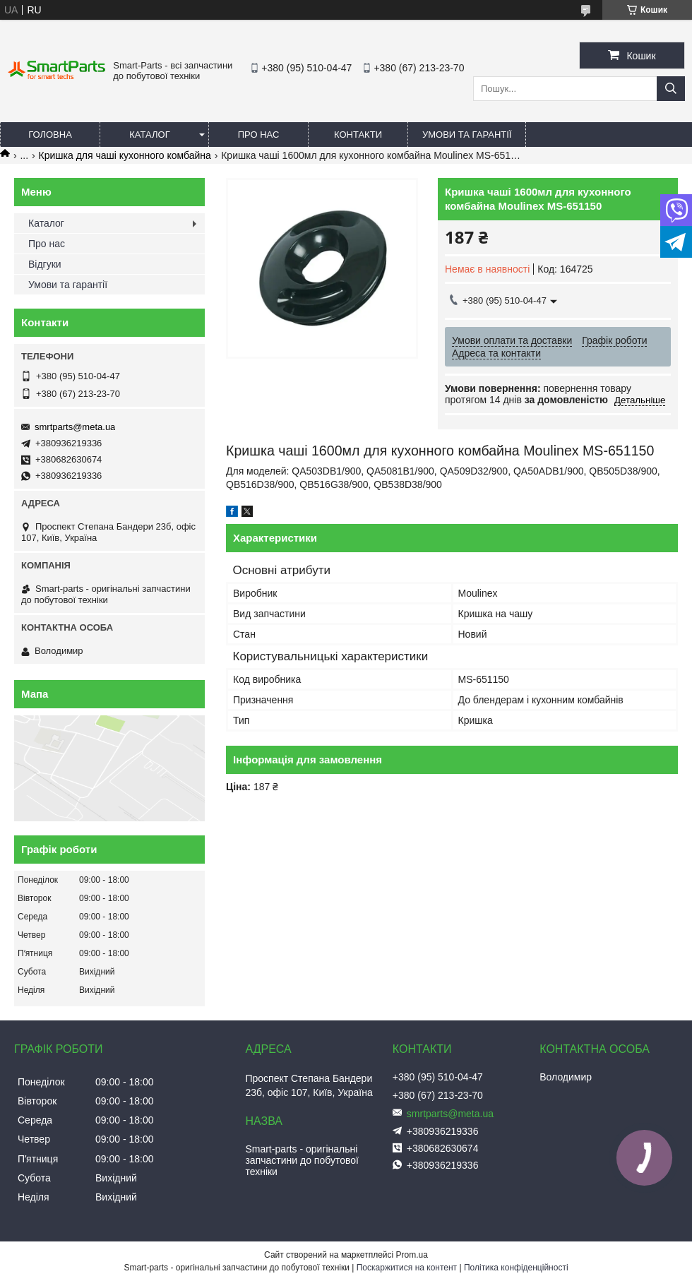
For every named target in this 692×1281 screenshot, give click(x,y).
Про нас (259, 134)
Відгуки (44, 264)
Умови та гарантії (466, 134)
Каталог (149, 134)
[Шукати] (671, 88)
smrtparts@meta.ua (75, 427)
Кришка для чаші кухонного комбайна (125, 155)
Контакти (358, 134)
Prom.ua (412, 1255)
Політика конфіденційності (516, 1268)
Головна (50, 134)
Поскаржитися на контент (407, 1268)
